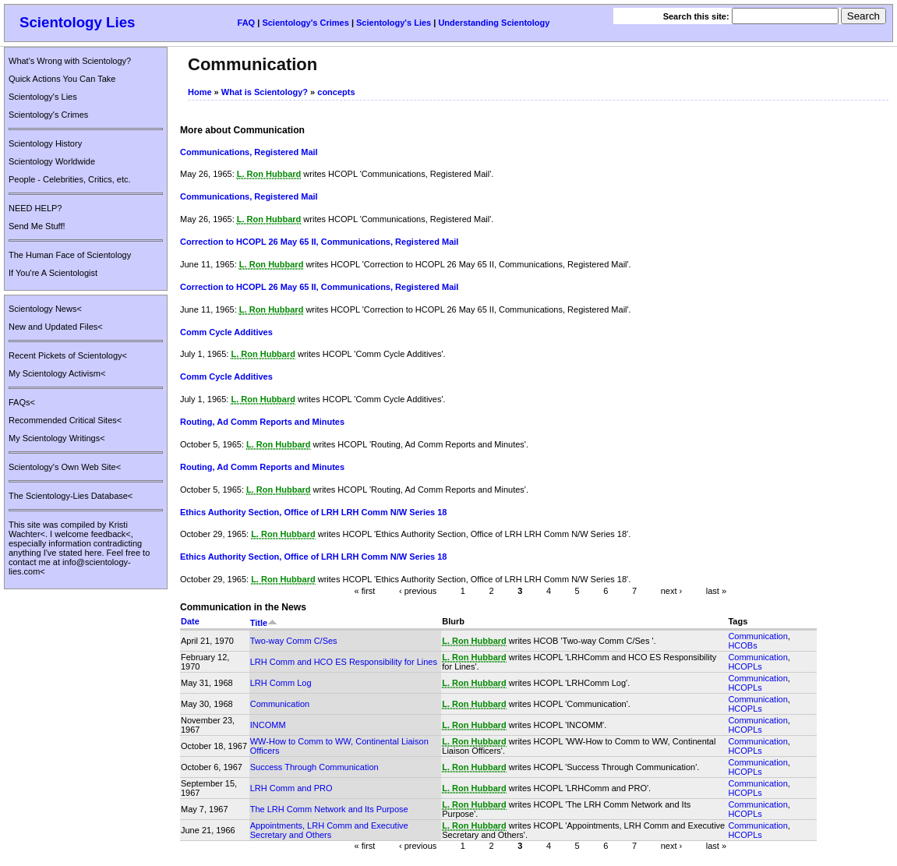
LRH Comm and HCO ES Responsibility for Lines (343, 661)
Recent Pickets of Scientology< (68, 355)
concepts (336, 92)
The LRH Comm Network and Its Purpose (329, 809)
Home (200, 92)
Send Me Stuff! (37, 226)
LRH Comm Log (281, 682)
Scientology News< (45, 308)
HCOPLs (744, 666)
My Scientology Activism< (57, 373)
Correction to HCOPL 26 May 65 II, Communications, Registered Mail (319, 241)
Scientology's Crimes (305, 22)
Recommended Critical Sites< (65, 420)
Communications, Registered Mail (249, 152)
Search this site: (697, 16)
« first (365, 591)
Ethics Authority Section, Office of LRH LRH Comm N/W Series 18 (313, 512)
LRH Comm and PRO (291, 788)
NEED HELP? (35, 208)
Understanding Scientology (493, 22)
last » (716, 591)
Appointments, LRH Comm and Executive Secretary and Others (329, 830)
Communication (757, 636)
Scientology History (45, 143)
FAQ (247, 22)
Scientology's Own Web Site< (65, 467)
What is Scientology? (264, 92)
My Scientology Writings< (57, 438)
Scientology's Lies (393, 22)
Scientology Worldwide (52, 161)
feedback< (111, 534)
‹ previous (417, 591)
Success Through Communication (314, 767)
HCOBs (742, 645)
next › (672, 591)
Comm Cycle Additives (226, 332)
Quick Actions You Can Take (62, 78)
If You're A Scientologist (53, 272)
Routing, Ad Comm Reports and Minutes (262, 421)
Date (190, 621)
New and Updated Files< (56, 326)
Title (263, 622)
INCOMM (268, 725)
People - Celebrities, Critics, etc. (70, 179)
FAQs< (22, 402)
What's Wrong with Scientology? (70, 60)
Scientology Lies (77, 22)
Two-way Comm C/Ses (293, 640)
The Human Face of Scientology (70, 255)
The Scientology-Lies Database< (70, 495)
